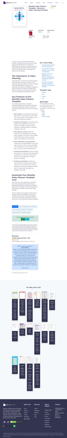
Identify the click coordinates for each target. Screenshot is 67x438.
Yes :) (23, 219)
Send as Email (16, 212)
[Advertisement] (42, 20)
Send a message (46, 116)
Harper (26, 268)
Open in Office (16, 209)
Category (38, 2)
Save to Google (23, 206)
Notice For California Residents (47, 422)
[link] (4, 422)
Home (26, 2)
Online (43, 113)
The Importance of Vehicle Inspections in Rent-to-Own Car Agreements (48, 70)
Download (15, 206)
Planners (40, 32)
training (44, 96)
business (44, 92)
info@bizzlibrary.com (60, 408)
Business (36, 412)
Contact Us (50, 2)
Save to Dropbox (32, 206)
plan (43, 98)
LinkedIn (23, 209)
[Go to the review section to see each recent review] (53, 7)
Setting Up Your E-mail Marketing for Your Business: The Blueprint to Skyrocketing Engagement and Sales (48, 77)
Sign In (56, 2)
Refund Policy (48, 426)
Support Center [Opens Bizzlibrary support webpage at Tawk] (48, 410)
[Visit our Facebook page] (8, 422)
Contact (25, 414)
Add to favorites (25, 212)
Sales (48, 32)
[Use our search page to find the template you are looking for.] (62, 2)
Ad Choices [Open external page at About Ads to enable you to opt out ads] (47, 418)
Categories (36, 410)
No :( (27, 219)
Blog (44, 2)
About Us (26, 410)
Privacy (46, 416)
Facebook (29, 209)
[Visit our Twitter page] (4, 422)
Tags (35, 416)
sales (43, 94)
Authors (25, 412)
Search (31, 2)
